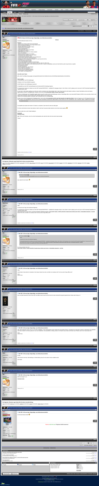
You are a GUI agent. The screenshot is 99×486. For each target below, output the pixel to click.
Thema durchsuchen (88, 30)
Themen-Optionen (81, 30)
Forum (10, 12)
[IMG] (77, 466)
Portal (5, 12)
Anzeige (94, 30)
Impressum (78, 473)
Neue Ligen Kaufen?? (6, 459)
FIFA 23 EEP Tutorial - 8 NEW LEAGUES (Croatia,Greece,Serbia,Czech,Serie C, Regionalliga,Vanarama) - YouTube (72, 211)
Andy (4, 163)
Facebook (20, 464)
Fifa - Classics (14, 16)
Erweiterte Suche (94, 13)
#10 (95, 409)
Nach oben (95, 445)
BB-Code (77, 464)
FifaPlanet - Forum (70, 473)
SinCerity (79, 163)
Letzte (95, 26)
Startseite (27, 9)
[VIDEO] (77, 467)
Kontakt (72, 9)
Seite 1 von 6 (85, 443)
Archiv (74, 473)
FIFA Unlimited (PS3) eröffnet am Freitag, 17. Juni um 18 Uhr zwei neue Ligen (15, 457)
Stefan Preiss (40, 403)
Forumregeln (90, 473)
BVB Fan (12, 403)
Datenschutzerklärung (84, 473)
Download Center (20, 114)
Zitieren (94, 157)
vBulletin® (47, 478)
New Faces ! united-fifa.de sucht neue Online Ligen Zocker (12, 452)
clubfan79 (12, 163)
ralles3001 (70, 163)
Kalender (56, 9)
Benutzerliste (49, 9)
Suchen (66, 9)
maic (42, 163)
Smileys (77, 465)
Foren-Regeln (78, 470)
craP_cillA (22, 163)
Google (5, 464)
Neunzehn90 (51, 163)
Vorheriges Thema (46, 447)
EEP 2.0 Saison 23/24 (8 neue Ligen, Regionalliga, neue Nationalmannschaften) (19, 28)
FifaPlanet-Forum (40, 481)
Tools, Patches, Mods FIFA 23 (26, 16)
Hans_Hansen (32, 163)
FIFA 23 (19, 16)
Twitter (34, 464)
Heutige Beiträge (42, 9)
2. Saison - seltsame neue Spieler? (8, 454)
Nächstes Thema (53, 447)
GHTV (15, 12)
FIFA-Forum (9, 16)
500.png (57, 39)
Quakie (60, 163)
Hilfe (88, 19)
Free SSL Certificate (5, 484)
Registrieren (93, 19)
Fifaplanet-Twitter (21, 12)
